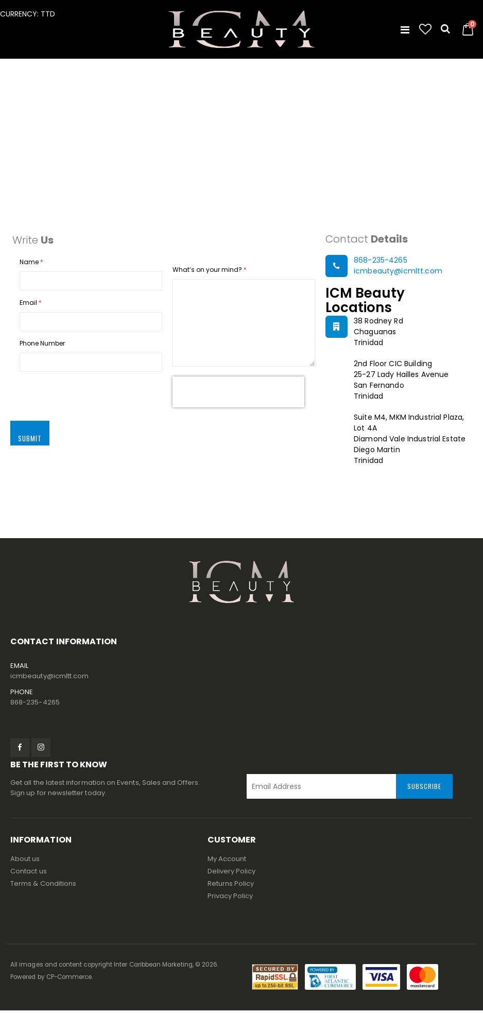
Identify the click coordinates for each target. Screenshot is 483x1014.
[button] (425, 29)
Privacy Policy (230, 899)
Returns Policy (231, 887)
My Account (227, 862)
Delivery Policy (232, 875)
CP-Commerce (69, 980)
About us (25, 862)
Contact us (28, 875)
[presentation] (238, 395)
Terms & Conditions (43, 887)
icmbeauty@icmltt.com (398, 272)
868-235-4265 (380, 261)
